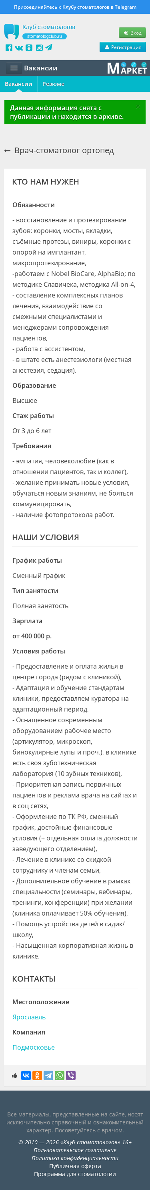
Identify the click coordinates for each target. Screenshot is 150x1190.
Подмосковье (33, 1047)
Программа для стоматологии (75, 1174)
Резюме (53, 84)
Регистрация (123, 47)
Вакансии (18, 84)
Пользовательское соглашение (75, 1150)
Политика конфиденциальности (75, 1158)
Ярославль (29, 1017)
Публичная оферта (75, 1166)
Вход (132, 32)
